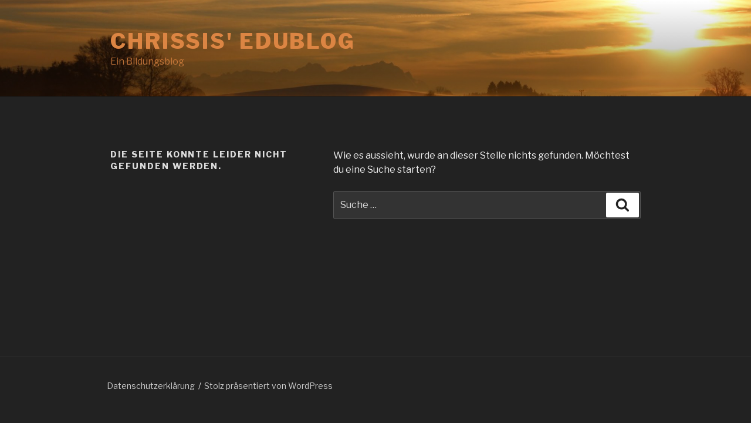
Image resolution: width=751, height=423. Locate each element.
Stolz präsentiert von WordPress (268, 386)
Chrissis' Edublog (233, 41)
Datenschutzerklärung (151, 386)
